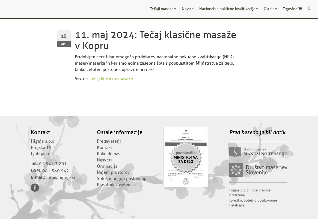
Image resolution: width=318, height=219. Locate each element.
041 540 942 (55, 170)
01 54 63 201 (53, 163)
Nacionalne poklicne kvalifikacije (228, 9)
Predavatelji (109, 141)
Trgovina (292, 9)
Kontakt (104, 147)
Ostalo (270, 9)
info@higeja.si (60, 177)
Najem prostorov (113, 172)
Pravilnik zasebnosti (116, 185)
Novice (188, 9)
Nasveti (104, 160)
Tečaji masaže (163, 9)
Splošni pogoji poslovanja (122, 178)
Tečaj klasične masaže (111, 78)
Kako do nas (108, 154)
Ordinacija (107, 166)
